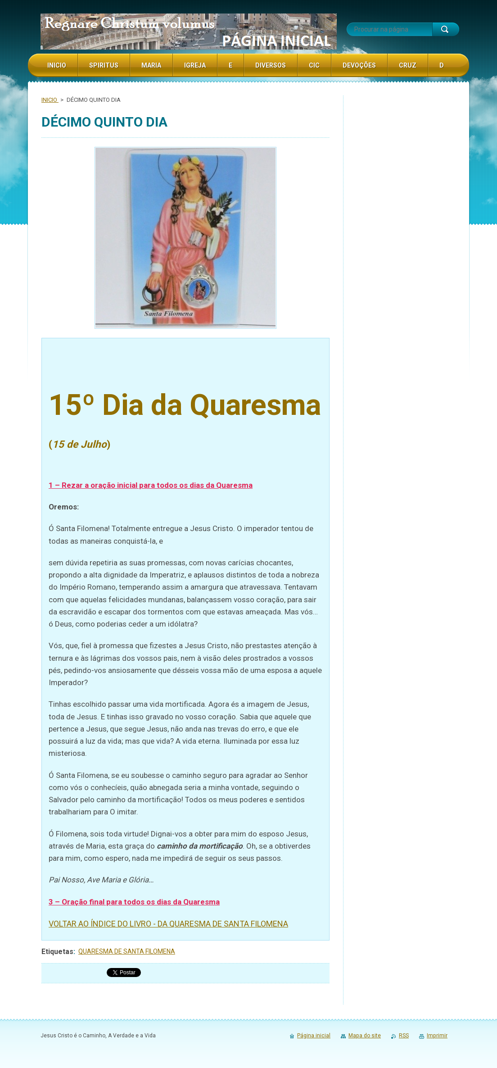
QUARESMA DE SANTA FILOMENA (126, 951)
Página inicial (313, 1035)
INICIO (50, 99)
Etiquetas (57, 951)
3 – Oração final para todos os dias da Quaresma (134, 901)
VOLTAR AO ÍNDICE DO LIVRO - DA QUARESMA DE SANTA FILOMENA (168, 923)
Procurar (445, 29)
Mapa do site (364, 1035)
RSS (404, 1035)
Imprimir (437, 1035)
